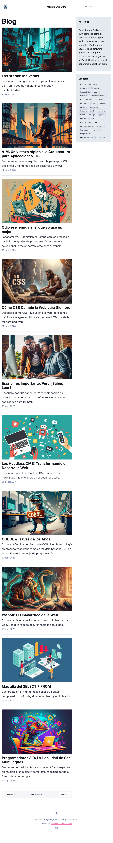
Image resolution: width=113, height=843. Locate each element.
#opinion (88, 99)
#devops (92, 115)
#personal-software (87, 126)
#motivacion (84, 96)
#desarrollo (101, 137)
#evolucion (95, 130)
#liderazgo (83, 88)
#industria (83, 111)
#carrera (83, 84)
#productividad (85, 92)
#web (92, 111)
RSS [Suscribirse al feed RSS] (56, 828)
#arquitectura (84, 103)
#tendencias (95, 88)
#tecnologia (84, 130)
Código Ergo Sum (56, 7)
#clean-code (99, 99)
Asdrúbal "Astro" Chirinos (61, 824)
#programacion (85, 134)
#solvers (100, 126)
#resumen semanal (86, 137)
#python (101, 115)
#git (96, 122)
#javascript (101, 111)
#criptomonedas (85, 122)
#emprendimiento (98, 96)
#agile (96, 92)
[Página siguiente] (65, 794)
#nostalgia (94, 107)
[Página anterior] (9, 794)
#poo (94, 103)
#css (92, 118)
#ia (81, 99)
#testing (102, 103)
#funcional (83, 118)
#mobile (83, 115)
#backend (83, 107)
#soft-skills (93, 84)
